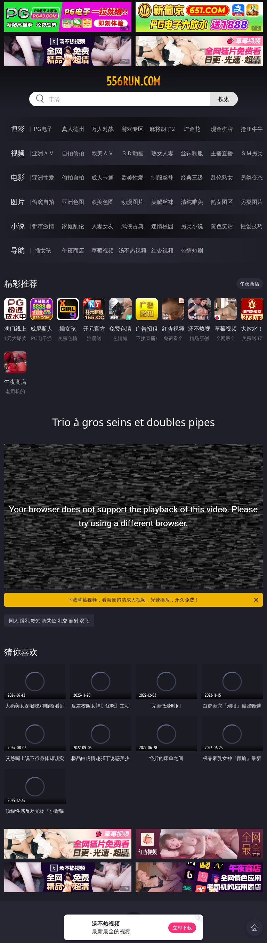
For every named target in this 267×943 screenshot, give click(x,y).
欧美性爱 (132, 177)
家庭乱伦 (73, 226)
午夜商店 (73, 250)
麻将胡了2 (162, 129)
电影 (18, 177)
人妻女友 (102, 226)
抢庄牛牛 (252, 129)
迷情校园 (162, 226)
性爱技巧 (252, 226)
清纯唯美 (192, 202)
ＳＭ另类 (252, 153)
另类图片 (252, 202)
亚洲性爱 (43, 177)
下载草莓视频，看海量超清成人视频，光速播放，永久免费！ (163, 600)
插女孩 (43, 250)
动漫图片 (132, 202)
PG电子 (43, 129)
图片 (18, 201)
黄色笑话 (222, 226)
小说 (18, 226)
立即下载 (182, 927)
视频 (18, 153)
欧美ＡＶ (102, 153)
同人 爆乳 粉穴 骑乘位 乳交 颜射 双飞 (49, 620)
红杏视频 (162, 250)
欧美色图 (102, 202)
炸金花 (192, 129)
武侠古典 (132, 226)
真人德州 (73, 129)
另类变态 (252, 177)
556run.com (133, 81)
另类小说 (192, 226)
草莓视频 (102, 250)
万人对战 (102, 129)
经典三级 (192, 177)
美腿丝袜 (162, 202)
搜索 (223, 99)
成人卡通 (102, 177)
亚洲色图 (73, 202)
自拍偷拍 (73, 153)
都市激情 (43, 226)
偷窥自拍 (43, 202)
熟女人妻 (162, 153)
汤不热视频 (132, 250)
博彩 (18, 128)
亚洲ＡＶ (43, 153)
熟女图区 (222, 202)
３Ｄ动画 (132, 153)
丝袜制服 (192, 153)
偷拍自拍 (73, 177)
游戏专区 (132, 129)
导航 (18, 250)
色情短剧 (192, 250)
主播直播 (222, 153)
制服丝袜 (162, 177)
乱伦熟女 (222, 177)
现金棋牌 (222, 129)
